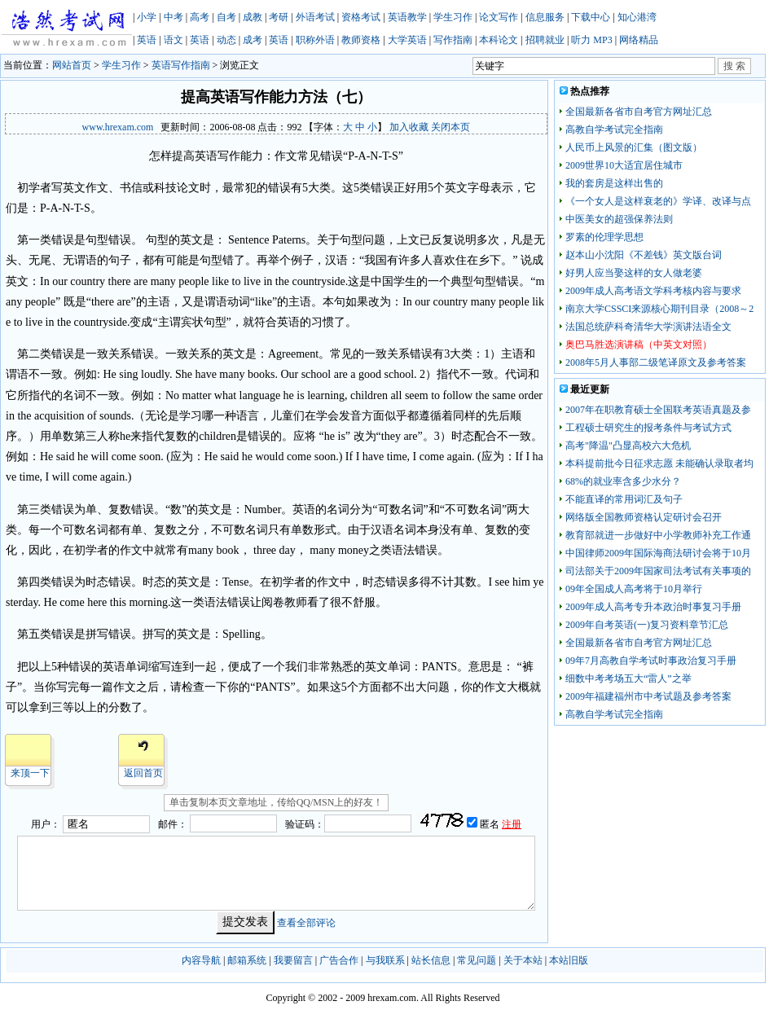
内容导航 (201, 960)
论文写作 (498, 17)
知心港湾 (637, 17)
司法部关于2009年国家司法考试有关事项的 (658, 571)
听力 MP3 (591, 40)
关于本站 (523, 960)
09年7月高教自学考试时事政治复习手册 (650, 660)
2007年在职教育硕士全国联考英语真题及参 (658, 409)
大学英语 (407, 40)
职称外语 (315, 40)
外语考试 (315, 17)
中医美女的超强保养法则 (619, 219)
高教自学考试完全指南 (614, 129)
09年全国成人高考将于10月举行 (633, 589)
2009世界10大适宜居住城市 (624, 165)
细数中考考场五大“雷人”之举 (628, 678)
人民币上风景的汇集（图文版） (633, 147)
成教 (252, 17)
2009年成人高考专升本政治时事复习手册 (653, 607)
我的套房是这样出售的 (614, 183)
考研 (278, 17)
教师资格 (360, 40)
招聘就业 (545, 40)
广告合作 (338, 960)
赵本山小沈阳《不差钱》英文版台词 (643, 255)
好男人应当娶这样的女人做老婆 (633, 273)
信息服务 (545, 17)
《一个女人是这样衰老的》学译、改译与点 (658, 201)
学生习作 (452, 17)
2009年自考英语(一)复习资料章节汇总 (646, 624)
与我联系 (385, 960)
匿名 (491, 824)
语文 (173, 40)
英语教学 (407, 17)
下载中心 (590, 17)
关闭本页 (450, 127)
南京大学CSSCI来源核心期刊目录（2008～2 (659, 308)
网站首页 (71, 65)
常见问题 (476, 960)
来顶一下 (30, 773)
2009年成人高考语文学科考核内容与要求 (653, 290)
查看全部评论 (306, 922)
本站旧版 (568, 960)
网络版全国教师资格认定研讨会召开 (643, 517)
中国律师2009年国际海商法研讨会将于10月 (658, 553)
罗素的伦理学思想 (604, 237)
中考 (173, 17)
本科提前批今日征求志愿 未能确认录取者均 (659, 463)
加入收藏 (408, 127)
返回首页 (143, 773)
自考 (226, 17)
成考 (252, 40)
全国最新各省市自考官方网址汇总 (638, 111)
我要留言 (293, 960)
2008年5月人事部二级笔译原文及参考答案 (655, 362)
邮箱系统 (246, 960)
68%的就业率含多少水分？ (623, 481)
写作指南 (452, 40)
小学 (146, 17)
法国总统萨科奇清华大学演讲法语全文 (648, 326)
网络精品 (638, 40)
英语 (146, 40)
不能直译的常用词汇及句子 (624, 499)
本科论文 (498, 40)
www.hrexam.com (118, 127)
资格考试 (360, 17)
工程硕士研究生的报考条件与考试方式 (648, 427)
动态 (226, 40)
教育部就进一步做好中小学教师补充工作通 (658, 535)
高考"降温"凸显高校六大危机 (628, 445)
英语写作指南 (181, 65)
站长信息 (430, 960)
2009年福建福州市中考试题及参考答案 (648, 696)
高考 (199, 17)
